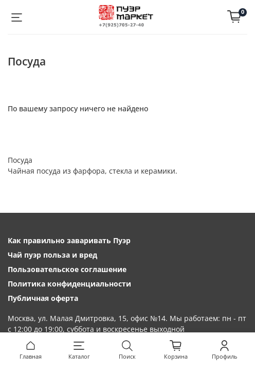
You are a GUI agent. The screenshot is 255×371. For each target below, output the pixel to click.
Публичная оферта (43, 298)
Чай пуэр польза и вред (52, 255)
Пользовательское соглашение (67, 269)
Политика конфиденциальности (69, 284)
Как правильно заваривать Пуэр (69, 240)
